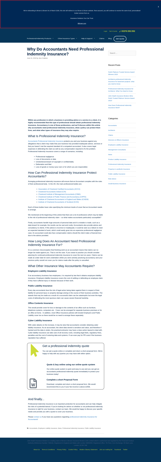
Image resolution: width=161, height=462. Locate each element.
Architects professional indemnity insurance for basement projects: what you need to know (121, 81)
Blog (110, 38)
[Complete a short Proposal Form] (33, 383)
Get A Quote (113, 31)
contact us (37, 417)
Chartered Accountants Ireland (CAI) (52, 192)
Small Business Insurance (117, 183)
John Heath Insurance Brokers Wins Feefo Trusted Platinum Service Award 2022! (121, 98)
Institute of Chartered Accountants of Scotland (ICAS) (58, 202)
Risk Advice (112, 179)
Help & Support (89, 38)
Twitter (125, 449)
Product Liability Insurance (117, 159)
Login (105, 31)
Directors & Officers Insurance (118, 140)
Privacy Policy (61, 449)
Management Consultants (117, 150)
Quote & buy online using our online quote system (71, 364)
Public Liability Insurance (93, 428)
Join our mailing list (105, 449)
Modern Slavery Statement (88, 449)
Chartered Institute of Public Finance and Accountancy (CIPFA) (62, 197)
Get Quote (120, 39)
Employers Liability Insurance (47, 428)
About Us (36, 449)
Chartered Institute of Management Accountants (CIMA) (59, 194)
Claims (101, 38)
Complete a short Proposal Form (62, 380)
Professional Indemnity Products (41, 38)
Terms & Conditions (48, 449)
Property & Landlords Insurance (119, 169)
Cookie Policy (73, 449)
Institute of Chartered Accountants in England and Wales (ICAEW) (63, 199)
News (60, 428)
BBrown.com (82, 23)
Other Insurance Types (68, 38)
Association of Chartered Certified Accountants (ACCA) (59, 189)
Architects (111, 130)
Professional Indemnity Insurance (73, 428)
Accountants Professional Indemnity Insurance (45, 141)
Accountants (33, 428)
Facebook (117, 449)
